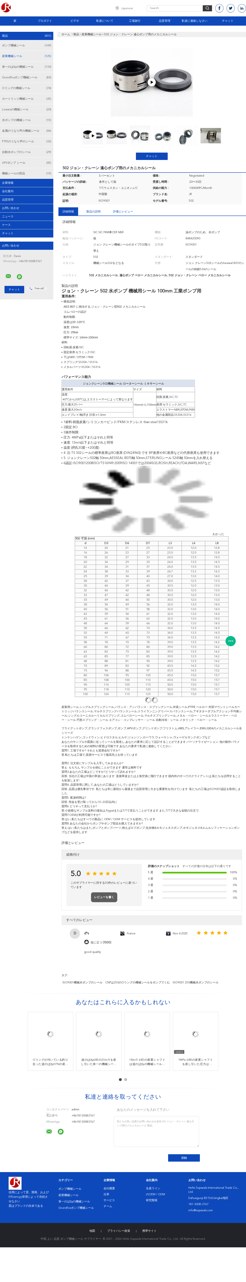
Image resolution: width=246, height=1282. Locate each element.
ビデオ (75, 20)
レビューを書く (104, 897)
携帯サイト (149, 1230)
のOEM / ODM (155, 1194)
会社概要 (109, 1188)
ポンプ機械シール (26, 45)
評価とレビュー (123, 211)
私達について (104, 20)
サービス (109, 1200)
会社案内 (8, 191)
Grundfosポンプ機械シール (26, 77)
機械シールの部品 (26, 173)
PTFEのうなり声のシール (26, 141)
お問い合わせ (10, 208)
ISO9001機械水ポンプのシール (82, 982)
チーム (108, 1206)
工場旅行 (134, 20)
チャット (227, 20)
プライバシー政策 (118, 1230)
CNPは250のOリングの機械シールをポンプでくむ (137, 982)
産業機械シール (26, 56)
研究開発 (151, 1200)
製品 (26, 36)
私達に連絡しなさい (194, 20)
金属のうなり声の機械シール (26, 131)
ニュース (8, 216)
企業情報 (8, 183)
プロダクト (45, 20)
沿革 (106, 1194)
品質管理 (164, 20)
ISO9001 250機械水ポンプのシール (196, 982)
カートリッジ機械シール (26, 99)
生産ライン (153, 1188)
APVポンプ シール (26, 163)
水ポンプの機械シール (26, 120)
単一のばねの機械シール (26, 67)
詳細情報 (68, 211)
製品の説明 (93, 211)
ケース (6, 225)
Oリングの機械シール (26, 88)
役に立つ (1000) (101, 942)
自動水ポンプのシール (26, 152)
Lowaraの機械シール (26, 109)
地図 (92, 1230)
